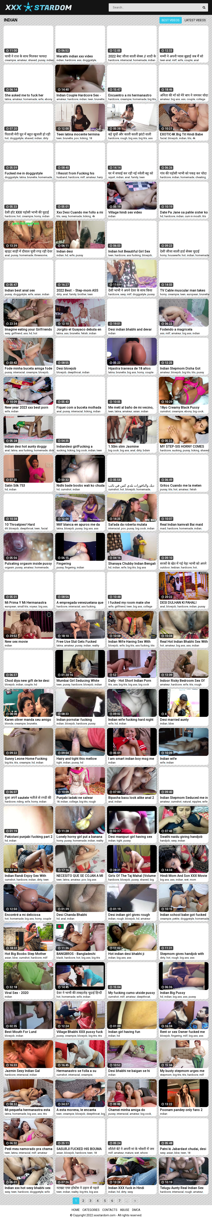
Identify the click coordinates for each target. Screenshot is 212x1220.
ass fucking (134, 255)
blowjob (173, 138)
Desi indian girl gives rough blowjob (129, 915)
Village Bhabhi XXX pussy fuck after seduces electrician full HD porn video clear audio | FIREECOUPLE (80, 1032)
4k (194, 138)
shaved (32, 60)
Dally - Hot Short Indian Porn (129, 681)
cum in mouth (193, 216)
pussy (41, 60)
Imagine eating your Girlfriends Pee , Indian (28, 329)
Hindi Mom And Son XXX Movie (183, 876)
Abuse (124, 1210)
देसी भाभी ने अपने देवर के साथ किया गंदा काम (130, 290)
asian (37, 294)
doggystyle (89, 60)
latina (8, 99)
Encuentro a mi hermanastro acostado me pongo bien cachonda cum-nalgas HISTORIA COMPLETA (130, 95)
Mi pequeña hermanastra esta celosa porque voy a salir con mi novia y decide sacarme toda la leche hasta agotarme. (27, 1110)
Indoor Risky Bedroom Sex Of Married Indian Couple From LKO (182, 681)
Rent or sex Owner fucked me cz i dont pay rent (182, 1032)
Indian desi (65, 251)
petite (175, 918)
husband (62, 177)
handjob (165, 840)
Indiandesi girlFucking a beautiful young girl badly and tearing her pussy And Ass (79, 446)
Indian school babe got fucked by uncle (183, 915)
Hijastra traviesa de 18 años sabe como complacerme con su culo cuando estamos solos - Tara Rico (131, 368)
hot (7, 138)
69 (6, 528)
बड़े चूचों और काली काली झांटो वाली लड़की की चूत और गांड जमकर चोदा (129, 134)
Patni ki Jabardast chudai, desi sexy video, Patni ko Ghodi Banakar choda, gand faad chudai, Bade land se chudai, (183, 1149)
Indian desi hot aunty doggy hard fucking (26, 446)
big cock (198, 411)
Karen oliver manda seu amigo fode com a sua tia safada (28, 720)
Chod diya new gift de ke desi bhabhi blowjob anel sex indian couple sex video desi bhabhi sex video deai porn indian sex (28, 681)
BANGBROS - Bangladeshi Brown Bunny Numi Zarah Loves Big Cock (76, 954)
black (60, 957)
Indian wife (168, 759)
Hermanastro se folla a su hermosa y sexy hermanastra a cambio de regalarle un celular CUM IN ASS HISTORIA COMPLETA (80, 1071)
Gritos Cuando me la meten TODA (180, 485)
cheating (200, 177)
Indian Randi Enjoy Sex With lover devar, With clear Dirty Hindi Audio (25, 876)
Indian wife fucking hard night (130, 720)
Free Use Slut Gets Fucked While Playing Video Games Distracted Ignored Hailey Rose (80, 642)
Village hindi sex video (125, 212)
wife (180, 60)
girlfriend (16, 333)
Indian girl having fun (124, 1032)
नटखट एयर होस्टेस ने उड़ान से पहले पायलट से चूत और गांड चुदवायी (78, 1188)
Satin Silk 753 (15, 485)
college (200, 99)
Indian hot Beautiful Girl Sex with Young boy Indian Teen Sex (132, 251)
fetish (84, 333)
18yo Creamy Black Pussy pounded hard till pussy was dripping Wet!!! (181, 407)
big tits (152, 99)
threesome (40, 255)
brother (82, 294)
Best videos (170, 20)
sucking (61, 450)
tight (59, 762)
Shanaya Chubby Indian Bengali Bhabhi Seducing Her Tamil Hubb (132, 564)
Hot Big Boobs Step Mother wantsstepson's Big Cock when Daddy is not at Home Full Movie (28, 954)
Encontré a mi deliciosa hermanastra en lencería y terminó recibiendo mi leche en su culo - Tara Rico (28, 915)
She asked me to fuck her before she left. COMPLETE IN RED (27, 95)
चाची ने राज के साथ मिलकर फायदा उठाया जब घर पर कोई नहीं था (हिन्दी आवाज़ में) (27, 56)
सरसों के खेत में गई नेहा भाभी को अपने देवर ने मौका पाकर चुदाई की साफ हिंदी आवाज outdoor (183, 564)
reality (95, 645)
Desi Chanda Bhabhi (72, 915)
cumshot (165, 411)
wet (186, 879)
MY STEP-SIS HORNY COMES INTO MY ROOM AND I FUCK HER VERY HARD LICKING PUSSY (182, 446)
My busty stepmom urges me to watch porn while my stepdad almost (184, 1071)
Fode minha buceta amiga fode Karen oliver (28, 368)
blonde (9, 723)
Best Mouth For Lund (20, 1032)
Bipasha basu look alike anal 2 (131, 798)
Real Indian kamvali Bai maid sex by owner (181, 524)
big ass (175, 99)
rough (123, 138)
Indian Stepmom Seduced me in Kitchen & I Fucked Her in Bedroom (184, 798)
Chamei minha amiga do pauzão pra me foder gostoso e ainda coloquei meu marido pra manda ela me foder (131, 1110)
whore (144, 1152)
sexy (64, 216)
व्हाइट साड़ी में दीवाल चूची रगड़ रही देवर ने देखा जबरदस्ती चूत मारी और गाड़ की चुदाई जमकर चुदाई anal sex (28, 251)
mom (193, 879)
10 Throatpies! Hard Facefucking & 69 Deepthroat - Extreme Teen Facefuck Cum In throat (28, 524)
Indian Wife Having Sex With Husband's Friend (129, 642)
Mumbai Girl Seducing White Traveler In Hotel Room (78, 681)
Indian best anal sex (20, 290)
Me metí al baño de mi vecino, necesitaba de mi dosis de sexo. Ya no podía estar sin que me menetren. (132, 407)
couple (188, 60)
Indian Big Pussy (172, 993)
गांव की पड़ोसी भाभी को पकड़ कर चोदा (183, 173)
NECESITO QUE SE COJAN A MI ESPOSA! (80, 876)
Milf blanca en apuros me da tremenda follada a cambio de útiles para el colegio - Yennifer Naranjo (80, 524)
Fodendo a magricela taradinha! (176, 329)
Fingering (64, 564)
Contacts (109, 1210)
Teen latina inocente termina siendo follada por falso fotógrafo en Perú (78, 134)
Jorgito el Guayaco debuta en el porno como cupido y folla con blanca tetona (79, 329)
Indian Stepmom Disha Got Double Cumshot (180, 368)
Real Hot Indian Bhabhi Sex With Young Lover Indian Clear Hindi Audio (184, 642)
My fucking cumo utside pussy (131, 993)
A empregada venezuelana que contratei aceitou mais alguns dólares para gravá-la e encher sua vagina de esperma (80, 603)
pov (76, 138)
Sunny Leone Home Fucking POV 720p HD (26, 759)
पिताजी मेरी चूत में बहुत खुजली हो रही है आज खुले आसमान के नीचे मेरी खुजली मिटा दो (27, 134)
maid (163, 528)
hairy (100, 177)
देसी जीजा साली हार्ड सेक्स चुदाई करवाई (179, 251)
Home (76, 1210)
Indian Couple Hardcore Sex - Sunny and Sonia (79, 95)
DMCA (136, 1210)
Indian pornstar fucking (74, 720)
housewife (174, 255)
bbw (171, 723)
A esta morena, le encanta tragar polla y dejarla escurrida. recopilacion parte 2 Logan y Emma (80, 1110)
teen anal (165, 60)
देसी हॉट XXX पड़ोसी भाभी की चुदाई (27, 212)
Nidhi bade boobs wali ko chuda (81, 485)
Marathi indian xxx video (75, 56)
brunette (99, 99)
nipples (196, 801)
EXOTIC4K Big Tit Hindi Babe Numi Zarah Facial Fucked (181, 134)
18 (90, 138)
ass (79, 60)
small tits (22, 606)
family (134, 177)
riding (20, 801)
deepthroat (74, 372)
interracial (126, 60)
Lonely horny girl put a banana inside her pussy (79, 837)
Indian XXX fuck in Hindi (126, 1188)
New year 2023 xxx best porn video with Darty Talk (26, 407)
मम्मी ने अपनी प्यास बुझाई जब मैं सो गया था (181, 56)
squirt (111, 177)
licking (84, 138)
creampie (10, 60)
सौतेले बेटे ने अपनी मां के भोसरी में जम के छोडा (131, 1149)
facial (163, 138)
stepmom (166, 1074)
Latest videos (195, 20)
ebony (48, 99)
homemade (140, 60)
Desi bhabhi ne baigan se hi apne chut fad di (129, 1071)
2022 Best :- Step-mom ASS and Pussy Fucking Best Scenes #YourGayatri (77, 290)
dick (51, 450)
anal (196, 60)
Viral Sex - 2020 (16, 993)
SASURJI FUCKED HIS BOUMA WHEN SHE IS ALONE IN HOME (79, 1149)
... (127, 1200)
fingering (70, 567)
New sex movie (16, 642)
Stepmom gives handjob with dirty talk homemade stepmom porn (183, 954)
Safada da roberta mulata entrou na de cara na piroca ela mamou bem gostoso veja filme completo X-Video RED (131, 524)
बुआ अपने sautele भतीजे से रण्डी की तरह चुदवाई (28, 798)
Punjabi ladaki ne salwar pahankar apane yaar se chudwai (75, 798)
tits (189, 138)
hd (161, 216)
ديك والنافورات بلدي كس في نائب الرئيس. (131, 485)
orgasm (9, 567)
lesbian (175, 567)
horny (37, 216)
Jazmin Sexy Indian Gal (22, 1071)
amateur (22, 60)
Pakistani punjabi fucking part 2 (28, 837)
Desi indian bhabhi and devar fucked (130, 329)
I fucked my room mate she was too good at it (129, 603)
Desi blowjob (66, 368)
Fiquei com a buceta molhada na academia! (79, 407)
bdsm (146, 450)
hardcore (70, 60)
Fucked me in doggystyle (24, 173)
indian (50, 60)
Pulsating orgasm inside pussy (28, 564)
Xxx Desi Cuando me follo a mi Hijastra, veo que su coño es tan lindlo (80, 212)
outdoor (165, 567)
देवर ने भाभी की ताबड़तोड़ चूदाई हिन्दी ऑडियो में (79, 993)
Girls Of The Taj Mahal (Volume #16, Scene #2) (132, 876)
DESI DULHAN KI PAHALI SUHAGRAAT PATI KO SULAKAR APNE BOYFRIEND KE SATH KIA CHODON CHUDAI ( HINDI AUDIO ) (183, 603)
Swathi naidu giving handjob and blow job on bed (181, 837)
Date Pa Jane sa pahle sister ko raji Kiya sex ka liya (184, 212)
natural (187, 801)
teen (90, 99)
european (192, 294)
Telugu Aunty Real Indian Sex (182, 1188)
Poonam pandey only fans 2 (181, 1110)
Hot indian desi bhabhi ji (126, 954)
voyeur (33, 606)
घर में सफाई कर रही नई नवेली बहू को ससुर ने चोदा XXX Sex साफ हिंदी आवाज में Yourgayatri (130, 173)
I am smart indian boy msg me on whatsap (131, 759)
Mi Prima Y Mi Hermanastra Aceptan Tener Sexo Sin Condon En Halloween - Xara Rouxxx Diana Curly (26, 603)
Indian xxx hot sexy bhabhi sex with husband (28, 1188)
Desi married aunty (174, 720)
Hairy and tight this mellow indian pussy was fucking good (80, 759)
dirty (45, 138)
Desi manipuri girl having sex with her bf (130, 837)
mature (129, 1152)
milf (174, 60)
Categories (91, 1210)
